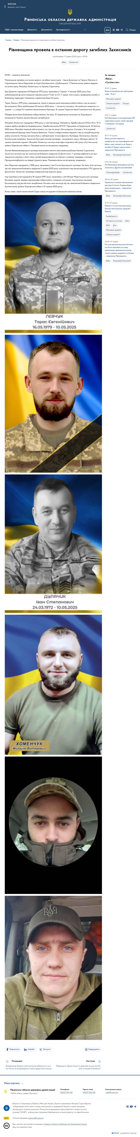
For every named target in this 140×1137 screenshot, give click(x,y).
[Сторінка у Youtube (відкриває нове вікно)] (117, 29)
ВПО (108, 225)
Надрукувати (94, 1049)
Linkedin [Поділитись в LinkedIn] (31, 1049)
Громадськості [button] (63, 30)
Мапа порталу (12, 1083)
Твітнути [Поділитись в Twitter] (46, 1049)
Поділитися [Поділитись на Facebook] (14, 1049)
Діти (114, 225)
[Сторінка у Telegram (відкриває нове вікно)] (121, 29)
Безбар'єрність (111, 216)
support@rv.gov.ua (35, 1118)
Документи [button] (46, 30)
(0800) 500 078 (89, 1092)
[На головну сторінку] (70, 16)
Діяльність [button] (32, 30)
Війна (64, 62)
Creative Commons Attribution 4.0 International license (65, 1124)
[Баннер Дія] (108, 30)
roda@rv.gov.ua (111, 1092)
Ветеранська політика (114, 221)
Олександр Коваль (113, 172)
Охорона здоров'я (113, 104)
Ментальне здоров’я (113, 99)
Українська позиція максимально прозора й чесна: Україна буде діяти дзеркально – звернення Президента (119, 187)
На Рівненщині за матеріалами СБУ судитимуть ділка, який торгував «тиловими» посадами (120, 121)
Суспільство (73, 62)
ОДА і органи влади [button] (14, 30)
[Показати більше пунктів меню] (85, 30)
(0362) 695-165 (66, 1092)
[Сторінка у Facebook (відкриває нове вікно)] (113, 29)
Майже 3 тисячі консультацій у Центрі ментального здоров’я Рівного (118, 209)
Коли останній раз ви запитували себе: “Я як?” (119, 92)
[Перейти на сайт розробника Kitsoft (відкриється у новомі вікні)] (115, 1133)
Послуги (126, 104)
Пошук (132, 30)
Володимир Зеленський (121, 155)
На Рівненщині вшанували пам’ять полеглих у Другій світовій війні (119, 166)
